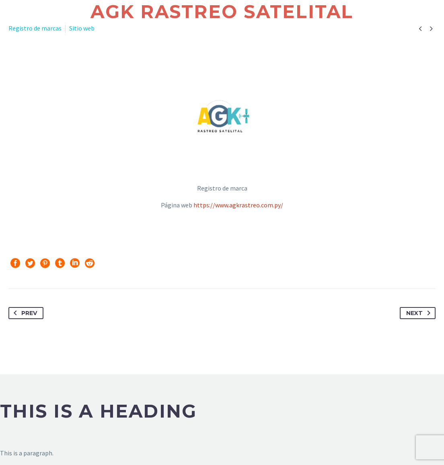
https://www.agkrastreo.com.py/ (238, 205)
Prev (23, 313)
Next (420, 313)
